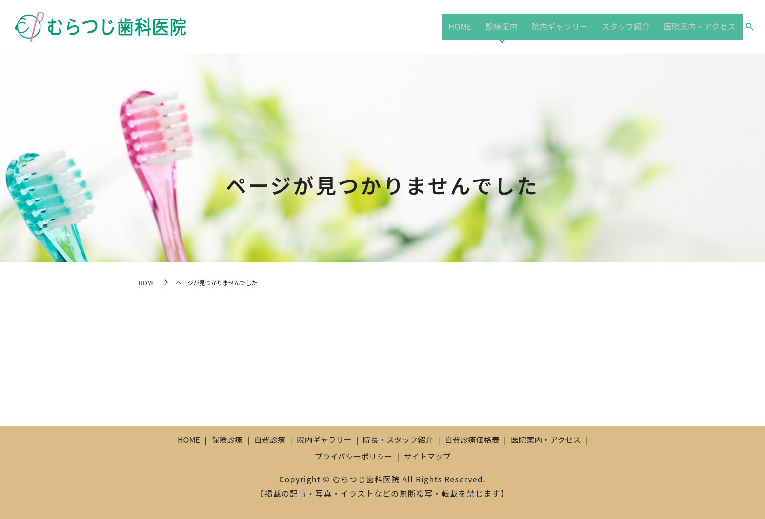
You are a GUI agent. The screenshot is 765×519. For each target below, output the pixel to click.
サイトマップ (427, 456)
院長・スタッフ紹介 (398, 439)
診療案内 (503, 26)
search (750, 27)
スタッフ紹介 (624, 26)
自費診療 (269, 439)
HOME (464, 26)
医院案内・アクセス (699, 26)
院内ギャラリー (558, 26)
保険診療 (226, 439)
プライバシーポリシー (353, 456)
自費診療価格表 (471, 439)
